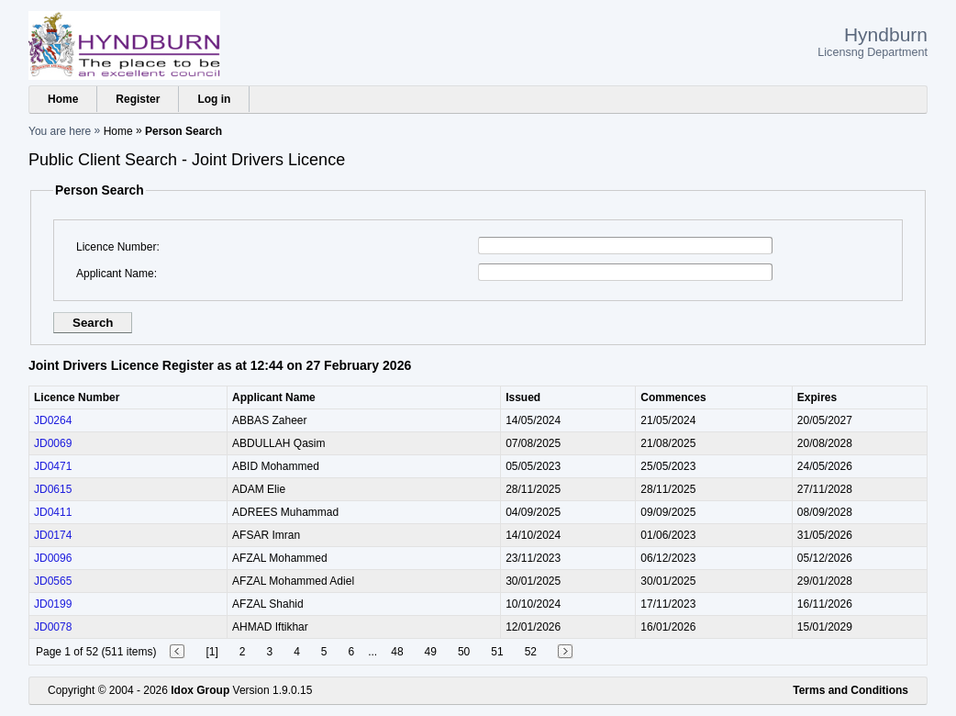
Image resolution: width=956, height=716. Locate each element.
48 (397, 651)
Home (63, 99)
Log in (213, 99)
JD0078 (53, 627)
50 (464, 651)
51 (497, 651)
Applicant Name (115, 273)
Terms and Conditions (850, 690)
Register (138, 99)
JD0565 (53, 581)
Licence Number (116, 247)
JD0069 (53, 443)
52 (531, 651)
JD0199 (53, 604)
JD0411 (53, 512)
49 (431, 651)
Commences (673, 397)
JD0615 (53, 489)
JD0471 (53, 466)
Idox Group (200, 690)
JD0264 (53, 420)
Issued (523, 397)
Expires (817, 397)
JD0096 (53, 558)
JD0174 (53, 535)
